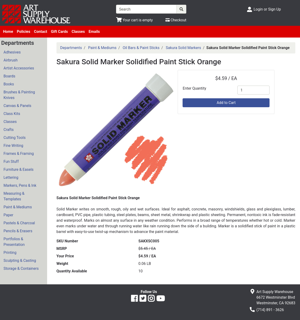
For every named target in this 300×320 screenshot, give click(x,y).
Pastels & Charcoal (19, 223)
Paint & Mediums (18, 207)
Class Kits (12, 113)
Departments (71, 48)
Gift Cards (59, 31)
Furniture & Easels (19, 169)
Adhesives (12, 52)
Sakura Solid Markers (183, 48)
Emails (94, 31)
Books (9, 84)
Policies (23, 31)
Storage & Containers (21, 268)
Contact (40, 31)
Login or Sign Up (267, 9)
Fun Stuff (11, 161)
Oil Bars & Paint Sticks (141, 48)
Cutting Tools (15, 137)
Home (8, 31)
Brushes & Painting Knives (19, 95)
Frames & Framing (19, 153)
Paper (8, 215)
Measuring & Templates (14, 196)
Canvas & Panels (17, 105)
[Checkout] (175, 20)
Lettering (11, 177)
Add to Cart (226, 102)
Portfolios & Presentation (14, 242)
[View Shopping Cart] (134, 20)
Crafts (9, 129)
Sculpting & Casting (20, 260)
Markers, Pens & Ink (20, 185)
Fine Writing (13, 145)
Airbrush (11, 60)
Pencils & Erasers (18, 231)
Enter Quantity (194, 88)
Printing (10, 252)
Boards (9, 76)
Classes (78, 31)
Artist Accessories (19, 68)
